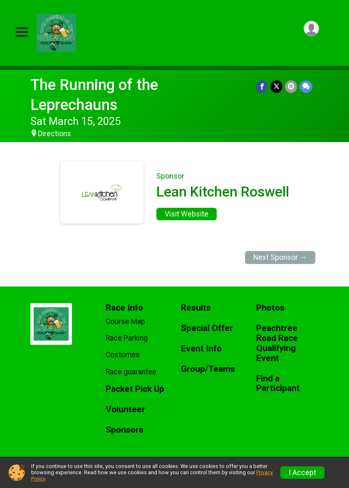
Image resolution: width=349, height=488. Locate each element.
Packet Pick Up (135, 389)
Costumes (123, 355)
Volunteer (125, 409)
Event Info (201, 349)
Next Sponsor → (280, 257)
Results (196, 308)
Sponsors (125, 430)
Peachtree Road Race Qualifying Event (277, 343)
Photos (270, 308)
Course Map (125, 321)
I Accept (302, 472)
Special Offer (207, 328)
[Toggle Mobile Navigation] (21, 32)
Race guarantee (131, 372)
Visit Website (186, 214)
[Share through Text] (305, 86)
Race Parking (127, 338)
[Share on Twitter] (276, 86)
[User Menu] (311, 28)
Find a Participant (278, 383)
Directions (54, 133)
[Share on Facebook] (262, 86)
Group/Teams (208, 369)
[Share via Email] (291, 86)
